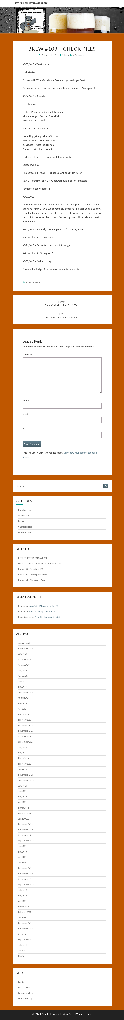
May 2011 (22, 956)
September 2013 (26, 840)
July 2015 (22, 747)
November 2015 (25, 730)
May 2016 (22, 703)
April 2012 (22, 901)
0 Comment (79, 55)
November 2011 (25, 928)
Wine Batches (24, 532)
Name (26, 399)
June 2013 (22, 846)
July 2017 (22, 681)
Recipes (21, 521)
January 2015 (24, 769)
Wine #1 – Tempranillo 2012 (42, 611)
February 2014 (24, 813)
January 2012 (24, 917)
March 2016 (23, 714)
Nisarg (88, 1014)
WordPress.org (25, 998)
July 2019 (22, 653)
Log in (21, 982)
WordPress (68, 1014)
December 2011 (25, 923)
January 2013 (24, 862)
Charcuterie (23, 515)
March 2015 (23, 758)
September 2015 (26, 741)
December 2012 (25, 868)
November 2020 (25, 648)
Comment (28, 354)
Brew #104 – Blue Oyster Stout (32, 580)
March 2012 (23, 906)
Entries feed (24, 987)
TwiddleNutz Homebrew (31, 3)
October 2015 (24, 736)
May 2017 (22, 686)
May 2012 (22, 895)
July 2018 (22, 670)
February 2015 (24, 763)
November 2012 (25, 873)
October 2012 (24, 879)
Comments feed (25, 993)
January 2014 (24, 818)
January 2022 (24, 642)
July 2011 (22, 945)
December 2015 (25, 725)
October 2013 (24, 835)
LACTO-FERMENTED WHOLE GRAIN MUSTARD (39, 563)
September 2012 (26, 884)
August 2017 (24, 675)
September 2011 (26, 939)
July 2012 (22, 890)
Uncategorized (25, 526)
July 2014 (22, 785)
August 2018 (24, 664)
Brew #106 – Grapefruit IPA (30, 569)
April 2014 (22, 802)
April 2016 (22, 708)
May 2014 (22, 796)
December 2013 (25, 824)
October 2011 (24, 934)
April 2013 (22, 857)
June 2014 (22, 791)
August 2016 (24, 697)
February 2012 (24, 912)
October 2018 (24, 659)
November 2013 (25, 829)
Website (27, 429)
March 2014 (23, 807)
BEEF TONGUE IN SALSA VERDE (32, 558)
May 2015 (22, 752)
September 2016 (26, 692)
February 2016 (24, 719)
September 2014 (26, 780)
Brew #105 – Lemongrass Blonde (33, 574)
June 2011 (22, 950)
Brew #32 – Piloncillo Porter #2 (43, 605)
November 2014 (25, 774)
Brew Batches (33, 282)
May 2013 (22, 851)
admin (65, 55)
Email (25, 414)
